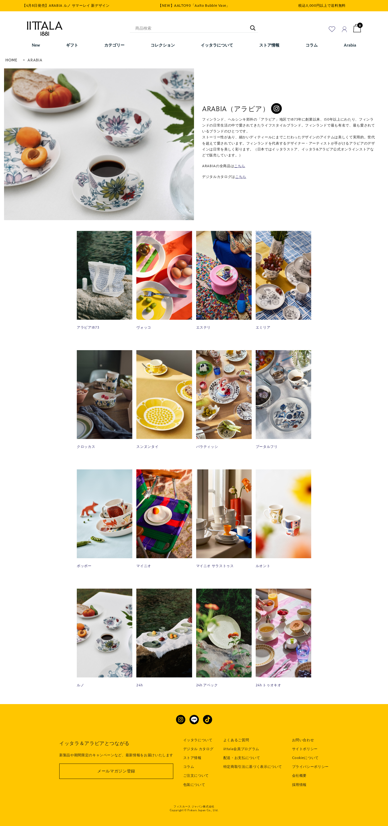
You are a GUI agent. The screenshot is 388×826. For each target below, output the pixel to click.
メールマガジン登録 (116, 771)
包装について (194, 785)
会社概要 (299, 776)
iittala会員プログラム (241, 749)
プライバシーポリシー (310, 767)
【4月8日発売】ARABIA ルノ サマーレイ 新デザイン (66, 5)
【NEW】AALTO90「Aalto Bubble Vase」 (194, 5)
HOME (11, 60)
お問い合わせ (303, 740)
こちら (239, 166)
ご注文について (196, 776)
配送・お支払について (241, 758)
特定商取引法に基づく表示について (252, 767)
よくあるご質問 (236, 740)
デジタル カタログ (198, 749)
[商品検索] (194, 28)
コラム (188, 767)
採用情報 (299, 785)
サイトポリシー (305, 749)
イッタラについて (198, 740)
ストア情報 (192, 758)
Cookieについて (305, 758)
